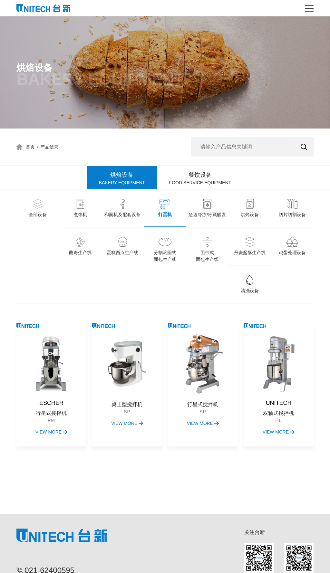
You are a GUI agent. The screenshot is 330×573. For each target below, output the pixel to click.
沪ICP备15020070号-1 (208, 564)
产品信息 (49, 146)
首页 (30, 146)
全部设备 (38, 214)
